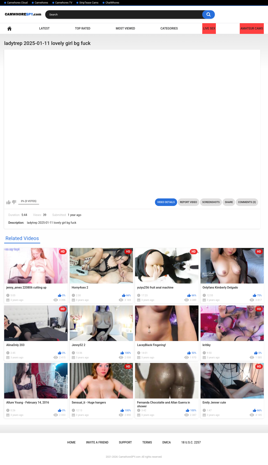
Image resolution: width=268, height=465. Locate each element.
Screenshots (211, 202)
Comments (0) (247, 202)
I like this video (8, 202)
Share (229, 202)
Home (9, 28)
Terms (147, 442)
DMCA (166, 442)
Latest (44, 28)
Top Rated (82, 28)
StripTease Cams (88, 2)
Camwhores (41, 2)
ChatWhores (112, 2)
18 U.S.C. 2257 (191, 442)
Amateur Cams (252, 28)
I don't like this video (14, 202)
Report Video (188, 202)
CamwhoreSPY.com (129, 456)
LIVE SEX (209, 28)
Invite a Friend (97, 442)
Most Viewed (125, 28)
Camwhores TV (63, 2)
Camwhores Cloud (17, 2)
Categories (169, 28)
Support (125, 442)
